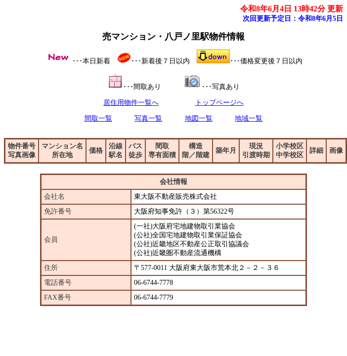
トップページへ (219, 102)
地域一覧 (248, 118)
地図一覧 (199, 118)
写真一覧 (148, 118)
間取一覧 (98, 118)
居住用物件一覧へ (131, 102)
